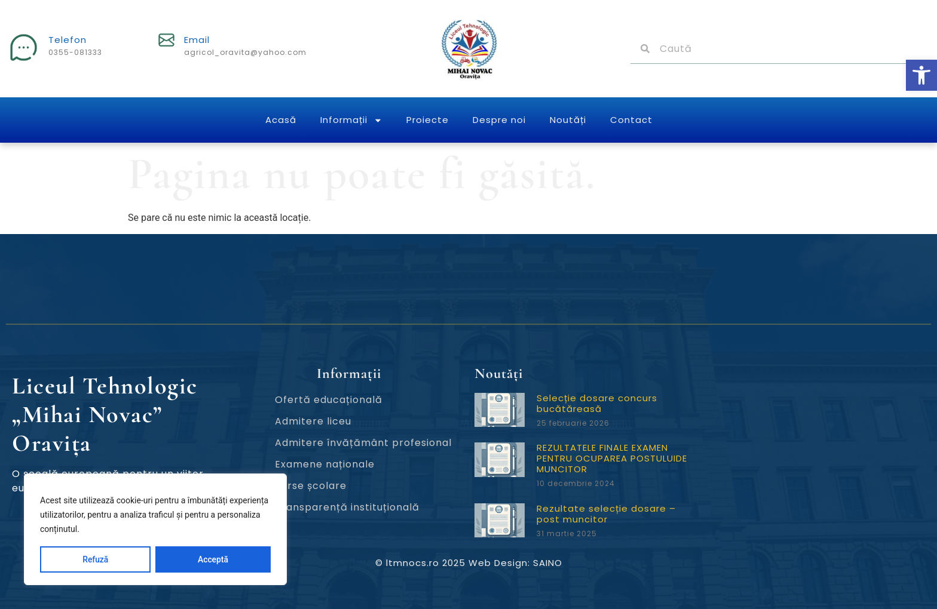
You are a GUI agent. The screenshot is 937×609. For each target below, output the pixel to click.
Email (197, 39)
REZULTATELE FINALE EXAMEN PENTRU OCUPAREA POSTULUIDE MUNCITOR (612, 458)
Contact (631, 119)
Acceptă (213, 559)
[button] (921, 75)
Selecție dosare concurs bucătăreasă (597, 403)
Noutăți (568, 119)
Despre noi (499, 119)
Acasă (280, 119)
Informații (351, 120)
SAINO (547, 562)
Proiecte (427, 119)
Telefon (67, 39)
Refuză (95, 559)
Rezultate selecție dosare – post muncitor (606, 513)
